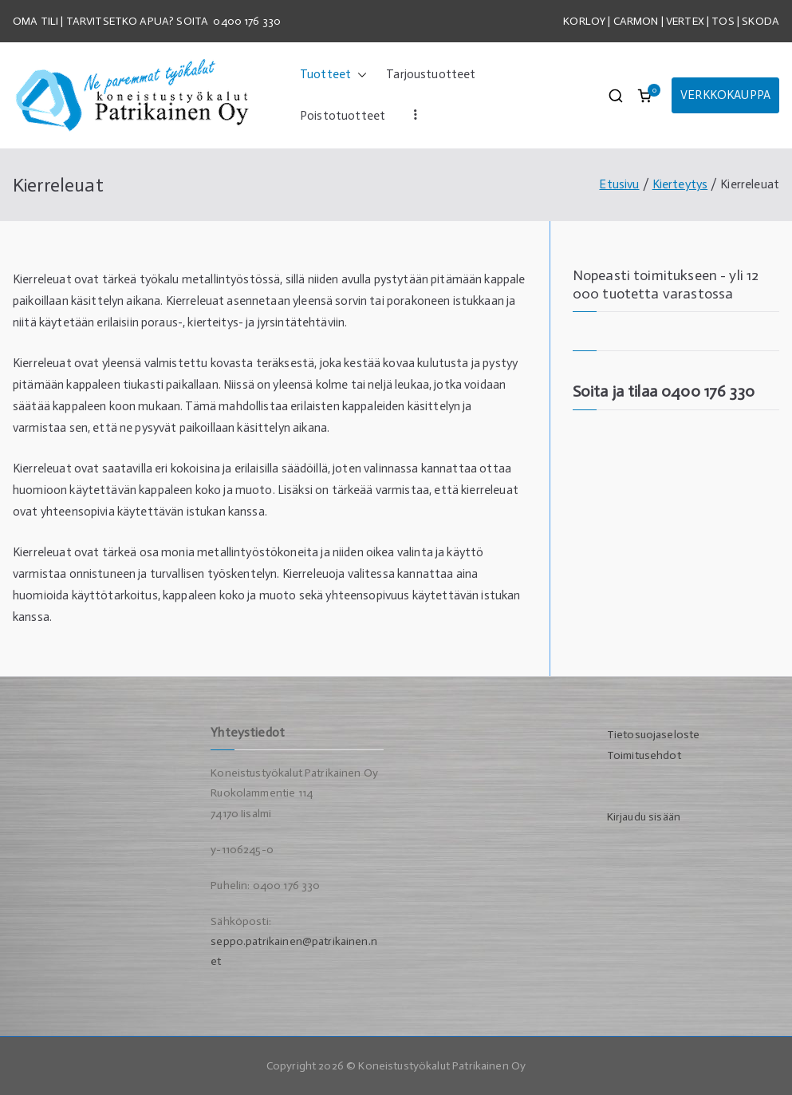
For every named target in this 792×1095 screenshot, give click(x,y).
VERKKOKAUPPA (725, 95)
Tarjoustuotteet (430, 74)
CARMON (636, 21)
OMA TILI (37, 21)
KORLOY (584, 21)
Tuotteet (333, 74)
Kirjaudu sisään (643, 817)
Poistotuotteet (342, 116)
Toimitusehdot (644, 755)
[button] (359, 74)
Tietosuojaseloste (653, 734)
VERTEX (685, 21)
